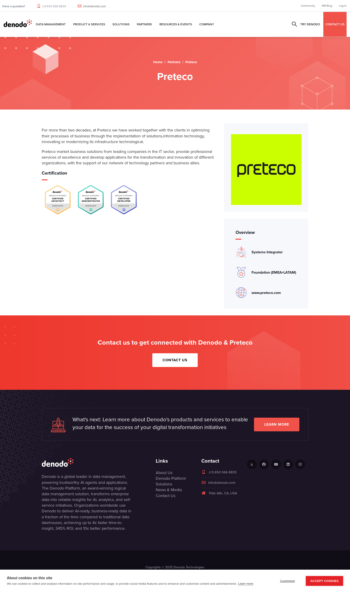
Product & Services (89, 24)
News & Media (169, 490)
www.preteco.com (266, 292)
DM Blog (327, 6)
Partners (144, 24)
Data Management (51, 24)
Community (308, 6)
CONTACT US (335, 24)
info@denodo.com (94, 6)
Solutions (121, 24)
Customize (287, 581)
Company (206, 24)
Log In (343, 6)
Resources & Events (175, 24)
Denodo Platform (171, 478)
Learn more (276, 424)
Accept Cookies (324, 581)
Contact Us (175, 360)
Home (158, 62)
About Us (164, 473)
